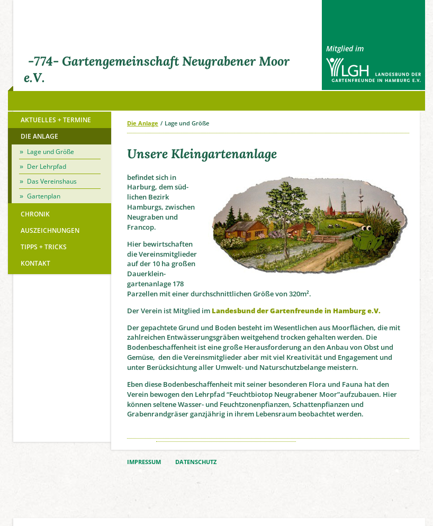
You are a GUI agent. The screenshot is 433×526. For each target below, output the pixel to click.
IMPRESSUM (144, 462)
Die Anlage (142, 123)
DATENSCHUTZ (195, 462)
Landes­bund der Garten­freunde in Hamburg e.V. (296, 310)
